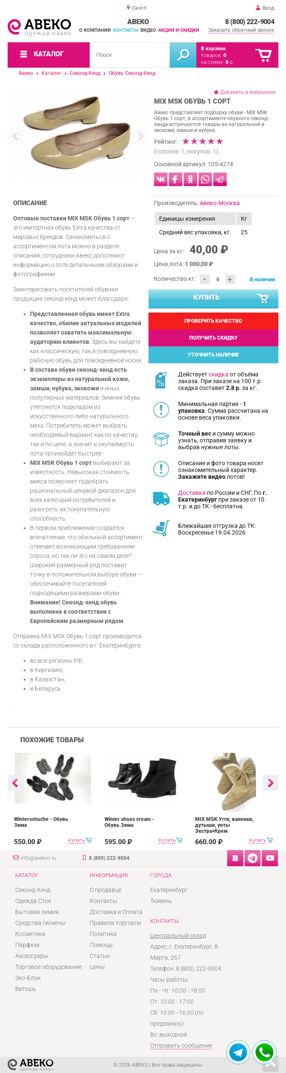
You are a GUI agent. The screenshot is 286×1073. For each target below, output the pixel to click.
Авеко (26, 73)
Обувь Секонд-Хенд (132, 73)
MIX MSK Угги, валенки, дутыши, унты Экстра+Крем (224, 825)
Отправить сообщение (181, 1045)
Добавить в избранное (247, 92)
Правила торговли (115, 922)
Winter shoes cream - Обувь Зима (129, 822)
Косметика (30, 933)
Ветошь (25, 988)
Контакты (125, 30)
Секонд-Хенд (85, 73)
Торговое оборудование (48, 966)
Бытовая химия (37, 911)
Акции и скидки (178, 30)
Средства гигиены (40, 922)
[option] (78, 134)
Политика (103, 933)
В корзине (213, 49)
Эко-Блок (28, 977)
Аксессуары (31, 955)
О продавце (105, 889)
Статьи (100, 955)
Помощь (101, 944)
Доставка (192, 492)
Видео (148, 30)
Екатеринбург (169, 889)
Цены (97, 966)
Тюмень (161, 900)
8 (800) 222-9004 (249, 22)
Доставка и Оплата (116, 911)
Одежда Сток (33, 900)
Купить (231, 299)
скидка (218, 374)
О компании (95, 30)
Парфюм (27, 944)
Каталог (51, 73)
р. (230, 62)
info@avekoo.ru (38, 858)
